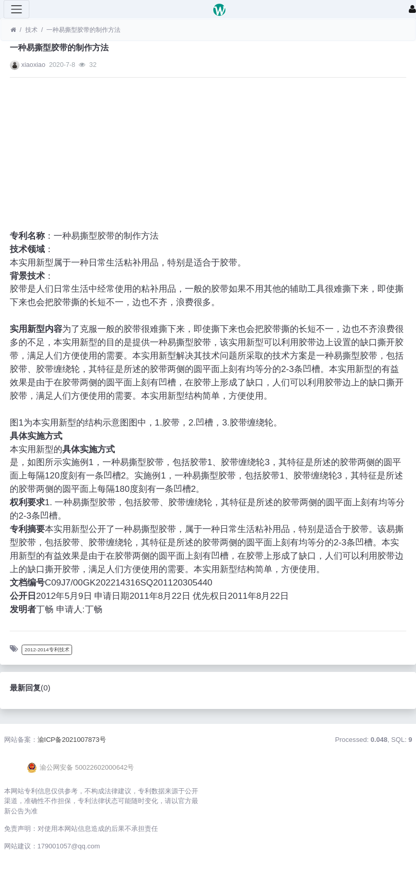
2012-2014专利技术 (47, 649)
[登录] (412, 9)
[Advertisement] (208, 157)
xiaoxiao (33, 64)
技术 (31, 29)
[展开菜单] (16, 9)
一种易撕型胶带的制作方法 (83, 29)
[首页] (13, 29)
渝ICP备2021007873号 (72, 739)
